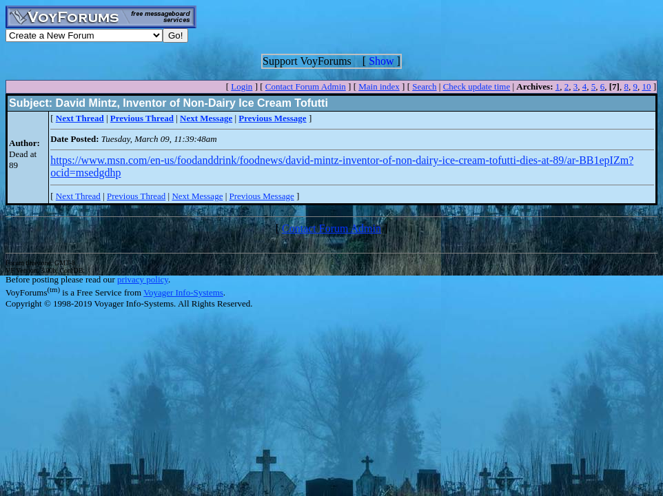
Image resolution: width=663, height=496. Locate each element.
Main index (379, 86)
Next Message (197, 196)
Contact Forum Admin (305, 86)
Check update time (476, 86)
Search (424, 86)
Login (241, 86)
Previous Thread (136, 196)
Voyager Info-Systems (183, 292)
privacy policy (142, 279)
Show (381, 61)
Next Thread (78, 196)
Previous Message (261, 196)
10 (646, 86)
